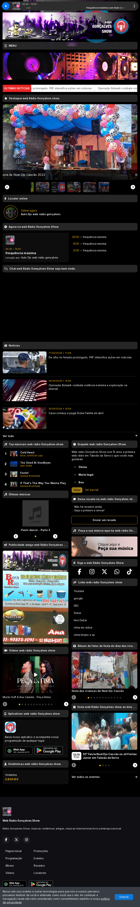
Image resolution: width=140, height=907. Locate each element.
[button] (38, 187)
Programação (13, 858)
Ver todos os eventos (104, 776)
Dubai (77, 612)
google (78, 598)
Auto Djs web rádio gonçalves (39, 257)
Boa (81, 482)
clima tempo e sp (84, 634)
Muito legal (86, 474)
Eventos (39, 858)
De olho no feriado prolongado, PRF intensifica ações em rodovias (67, 88)
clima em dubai (83, 627)
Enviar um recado (104, 520)
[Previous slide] (7, 187)
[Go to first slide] (133, 187)
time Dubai (80, 620)
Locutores (40, 872)
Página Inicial (13, 851)
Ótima (83, 467)
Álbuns (9, 865)
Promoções (41, 851)
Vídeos (9, 872)
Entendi (124, 896)
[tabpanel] (35, 677)
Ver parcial (91, 489)
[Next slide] (66, 704)
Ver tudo (70, 436)
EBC (76, 605)
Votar (77, 489)
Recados (39, 865)
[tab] (19, 704)
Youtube (79, 591)
